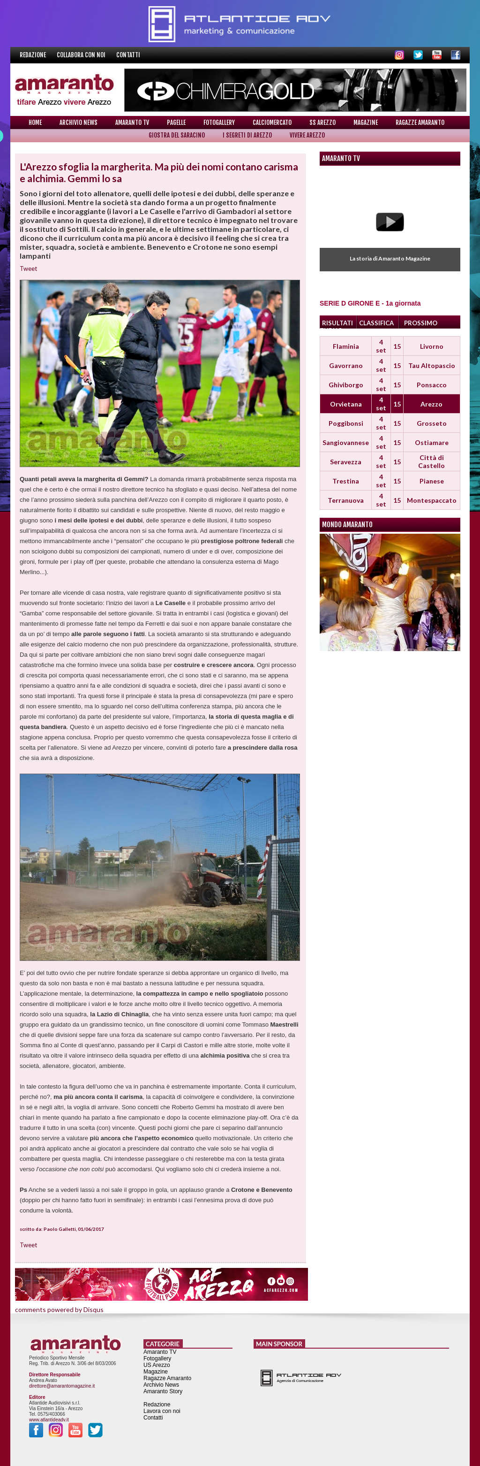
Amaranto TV (132, 122)
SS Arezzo (322, 122)
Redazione (33, 55)
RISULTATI (337, 323)
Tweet (28, 268)
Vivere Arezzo (307, 135)
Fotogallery (219, 122)
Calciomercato (272, 122)
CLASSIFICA (376, 323)
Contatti (128, 55)
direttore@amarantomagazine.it (62, 1386)
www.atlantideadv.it (49, 1419)
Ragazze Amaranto (420, 122)
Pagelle (176, 122)
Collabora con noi (82, 55)
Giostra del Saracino (177, 135)
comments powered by (59, 1309)
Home (35, 122)
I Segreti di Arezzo (247, 135)
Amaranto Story (162, 1391)
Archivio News (79, 122)
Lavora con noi (161, 1411)
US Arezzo (156, 1365)
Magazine (365, 122)
